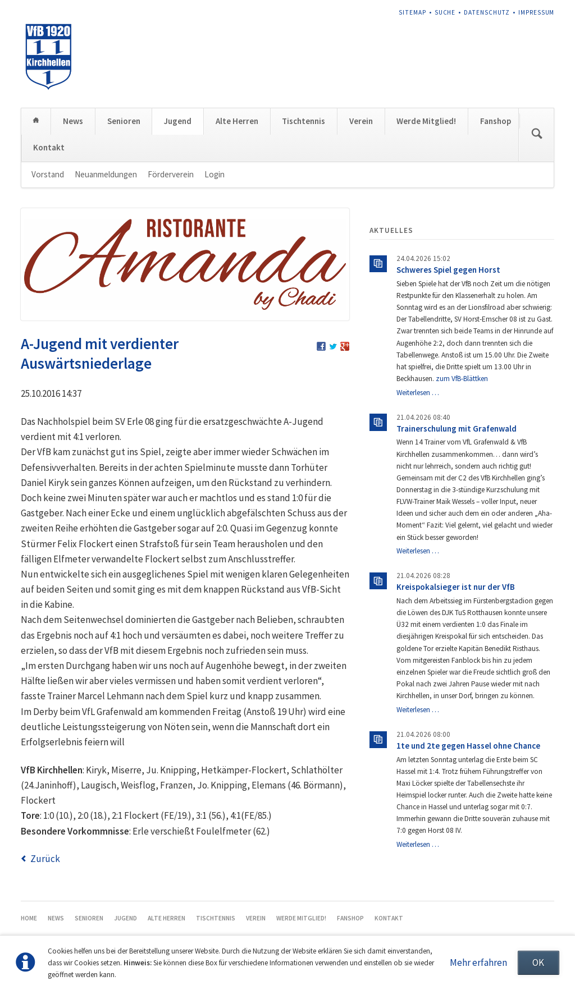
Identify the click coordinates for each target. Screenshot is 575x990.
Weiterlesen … (417, 392)
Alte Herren (237, 121)
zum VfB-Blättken (462, 378)
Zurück (45, 858)
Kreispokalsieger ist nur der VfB (455, 586)
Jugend (177, 121)
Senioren (123, 121)
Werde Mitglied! (426, 121)
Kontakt (49, 147)
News (73, 121)
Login (214, 174)
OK (538, 962)
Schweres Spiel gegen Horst (448, 269)
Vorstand (47, 174)
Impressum (536, 12)
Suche (445, 12)
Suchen (537, 134)
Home (36, 121)
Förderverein (171, 174)
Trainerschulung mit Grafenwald (456, 428)
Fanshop (495, 121)
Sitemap (412, 12)
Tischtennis (303, 121)
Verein (361, 121)
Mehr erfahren (478, 962)
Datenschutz (487, 12)
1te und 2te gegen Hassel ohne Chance (468, 745)
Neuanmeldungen (106, 174)
